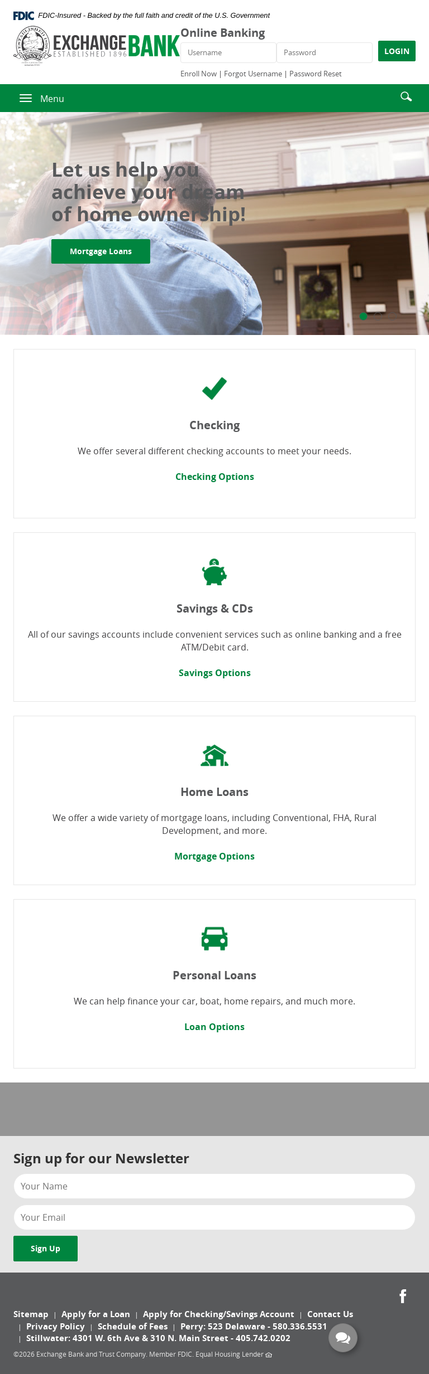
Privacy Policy (55, 1326)
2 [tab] (378, 316)
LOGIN (396, 51)
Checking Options (214, 476)
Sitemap (31, 1314)
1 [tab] (363, 316)
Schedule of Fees (133, 1326)
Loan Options (214, 1027)
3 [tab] (392, 316)
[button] (406, 95)
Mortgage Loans (110, 250)
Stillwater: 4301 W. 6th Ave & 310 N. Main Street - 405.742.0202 (158, 1338)
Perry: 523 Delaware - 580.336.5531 (253, 1326)
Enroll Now (198, 74)
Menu (52, 99)
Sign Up (45, 1248)
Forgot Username (253, 74)
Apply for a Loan (95, 1314)
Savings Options (215, 673)
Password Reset (315, 74)
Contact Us (330, 1314)
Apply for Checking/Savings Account (218, 1314)
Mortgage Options (214, 856)
